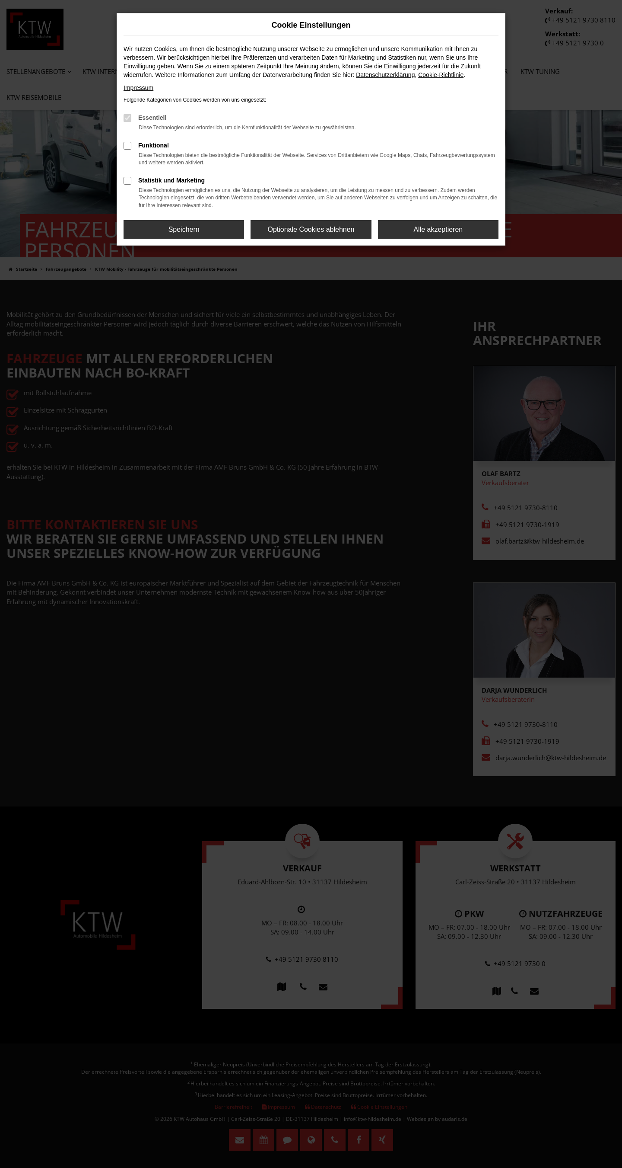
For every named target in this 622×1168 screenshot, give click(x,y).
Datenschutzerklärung (385, 74)
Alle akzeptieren (438, 229)
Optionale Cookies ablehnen (310, 229)
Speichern (184, 229)
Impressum (138, 87)
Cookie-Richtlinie (440, 74)
